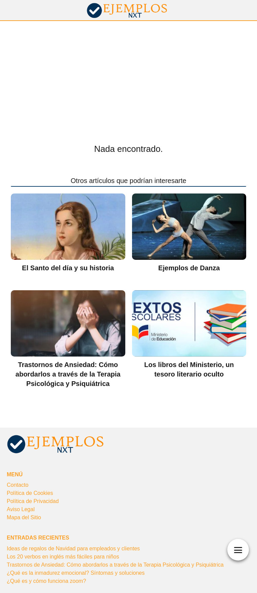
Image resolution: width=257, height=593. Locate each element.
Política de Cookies (30, 493)
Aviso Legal (20, 509)
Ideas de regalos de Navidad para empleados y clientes (73, 548)
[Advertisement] (128, 71)
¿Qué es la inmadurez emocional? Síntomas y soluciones (76, 573)
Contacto (17, 485)
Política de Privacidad (33, 501)
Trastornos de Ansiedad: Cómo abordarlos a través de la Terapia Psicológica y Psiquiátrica (115, 565)
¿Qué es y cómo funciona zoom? (46, 581)
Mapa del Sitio (24, 517)
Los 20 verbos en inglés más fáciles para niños (63, 557)
